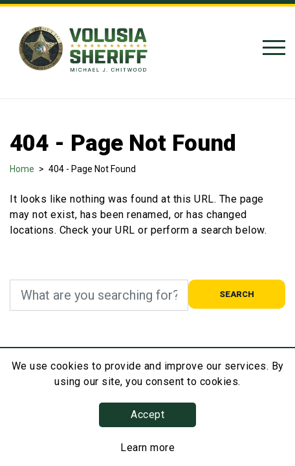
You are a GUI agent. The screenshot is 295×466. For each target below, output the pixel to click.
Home (22, 169)
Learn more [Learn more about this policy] (147, 447)
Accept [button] (147, 414)
